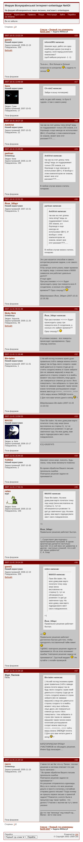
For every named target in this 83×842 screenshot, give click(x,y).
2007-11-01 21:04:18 (14, 671)
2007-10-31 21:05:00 (14, 149)
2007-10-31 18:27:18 (14, 121)
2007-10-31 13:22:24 (14, 35)
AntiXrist (9, 125)
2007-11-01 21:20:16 (14, 760)
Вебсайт (8, 50)
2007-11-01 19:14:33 (14, 562)
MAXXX (9, 420)
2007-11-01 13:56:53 (14, 416)
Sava (7, 86)
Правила (32, 15)
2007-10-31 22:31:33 (14, 199)
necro (8, 764)
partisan (9, 153)
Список (8, 15)
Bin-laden (10, 358)
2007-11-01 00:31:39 (14, 309)
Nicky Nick (10, 313)
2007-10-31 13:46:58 (14, 82)
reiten (8, 491)
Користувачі (19, 15)
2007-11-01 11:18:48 (14, 354)
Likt (76, 834)
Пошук (41, 15)
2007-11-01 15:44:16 (14, 456)
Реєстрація (52, 15)
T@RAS (9, 460)
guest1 (8, 40)
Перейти (21, 836)
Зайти (62, 15)
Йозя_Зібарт (11, 203)
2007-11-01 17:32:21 (14, 487)
